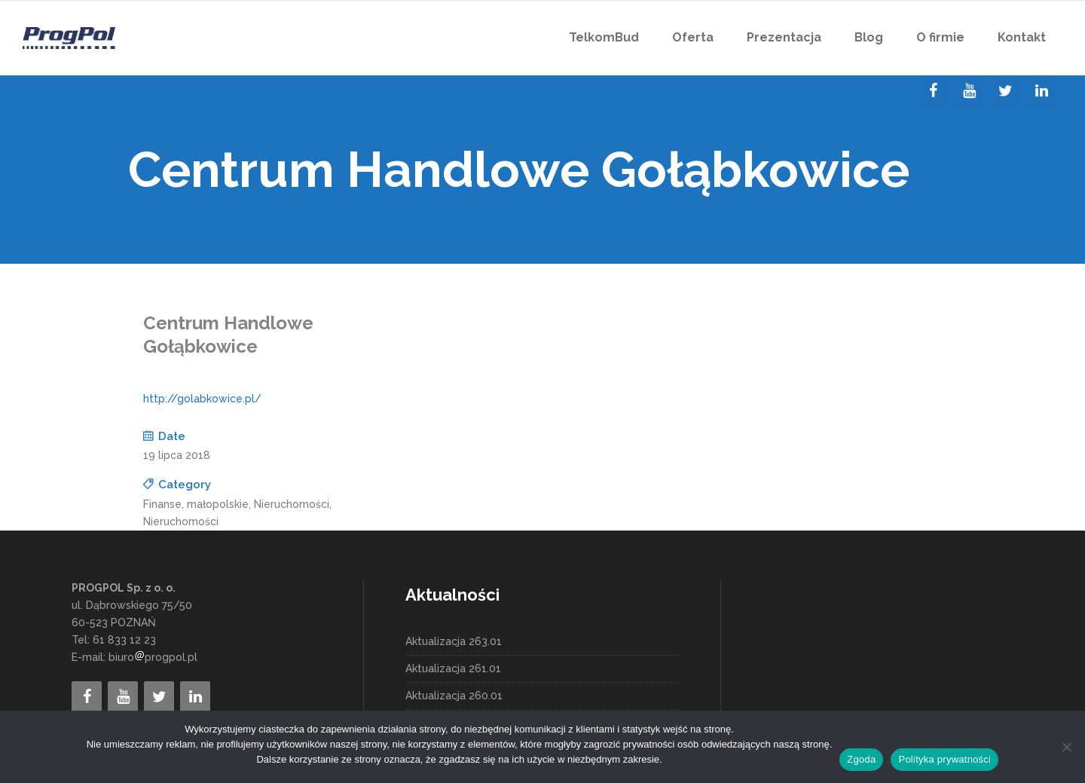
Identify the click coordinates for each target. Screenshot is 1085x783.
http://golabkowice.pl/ (202, 399)
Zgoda (861, 759)
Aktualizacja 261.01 (453, 668)
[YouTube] (969, 91)
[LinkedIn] (1041, 91)
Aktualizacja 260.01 (454, 696)
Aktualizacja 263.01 (453, 641)
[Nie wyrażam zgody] (1066, 746)
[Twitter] (1005, 91)
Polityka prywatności (944, 759)
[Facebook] (933, 91)
